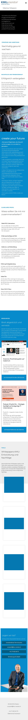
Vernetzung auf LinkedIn (14, 656)
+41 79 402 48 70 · (14, 711)
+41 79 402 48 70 (14, 651)
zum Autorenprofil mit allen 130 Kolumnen (14, 377)
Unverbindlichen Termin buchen (14, 642)
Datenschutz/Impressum (14, 713)
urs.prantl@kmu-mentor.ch (14, 647)
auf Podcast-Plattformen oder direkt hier (14, 429)
